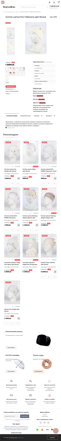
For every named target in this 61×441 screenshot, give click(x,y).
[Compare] (19, 147)
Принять (52, 437)
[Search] (19, 7)
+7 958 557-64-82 (54, 6)
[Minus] (6, 183)
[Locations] (49, 2)
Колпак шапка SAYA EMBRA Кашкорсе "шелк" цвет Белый (49, 171)
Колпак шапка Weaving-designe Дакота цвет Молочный (30, 217)
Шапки (17, 11)
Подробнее (20, 437)
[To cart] (18, 178)
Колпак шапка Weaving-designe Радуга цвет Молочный (48, 217)
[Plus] (18, 183)
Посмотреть (11, 347)
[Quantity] (12, 183)
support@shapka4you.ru (45, 426)
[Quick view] (19, 141)
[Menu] (2, 2)
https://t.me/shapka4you (44, 422)
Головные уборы (10, 11)
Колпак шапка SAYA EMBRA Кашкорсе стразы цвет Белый (10, 217)
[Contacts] (54, 2)
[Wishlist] (19, 144)
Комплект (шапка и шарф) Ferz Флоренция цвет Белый (30, 264)
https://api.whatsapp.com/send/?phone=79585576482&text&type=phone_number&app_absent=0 (48, 422)
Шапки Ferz (11, 127)
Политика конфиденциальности (17, 419)
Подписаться (24, 416)
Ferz (15, 89)
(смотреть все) (48, 62)
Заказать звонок (53, 7)
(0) (10, 93)
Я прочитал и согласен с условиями (17, 420)
